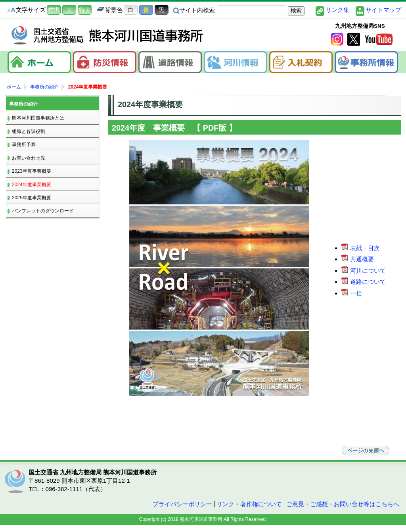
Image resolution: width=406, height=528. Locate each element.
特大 (85, 9)
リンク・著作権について (249, 504)
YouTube (378, 39)
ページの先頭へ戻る (365, 450)
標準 (54, 9)
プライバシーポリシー (182, 504)
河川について (364, 270)
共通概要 (358, 259)
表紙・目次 (361, 248)
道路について (364, 281)
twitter (353, 39)
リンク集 (337, 9)
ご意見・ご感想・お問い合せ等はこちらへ (342, 504)
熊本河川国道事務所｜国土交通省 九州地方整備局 (108, 35)
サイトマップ (383, 9)
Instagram (337, 39)
